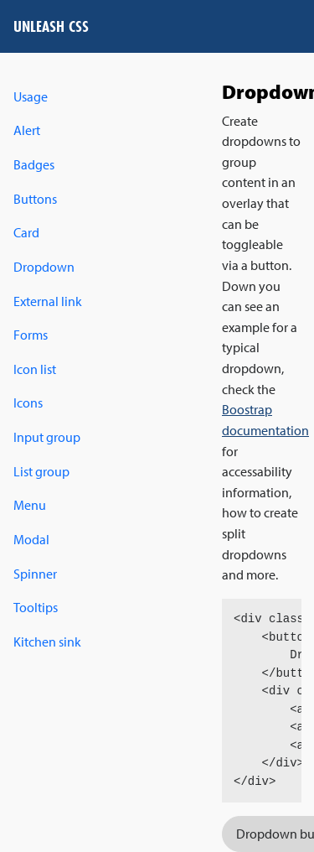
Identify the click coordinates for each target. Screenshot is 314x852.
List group (41, 471)
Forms (30, 334)
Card (26, 232)
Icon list (34, 369)
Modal (31, 539)
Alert (26, 130)
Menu (29, 504)
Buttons (35, 198)
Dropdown (44, 266)
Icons (28, 402)
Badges (33, 164)
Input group (46, 437)
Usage (30, 96)
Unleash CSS (51, 26)
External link (47, 301)
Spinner (35, 573)
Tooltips (35, 607)
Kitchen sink (47, 641)
